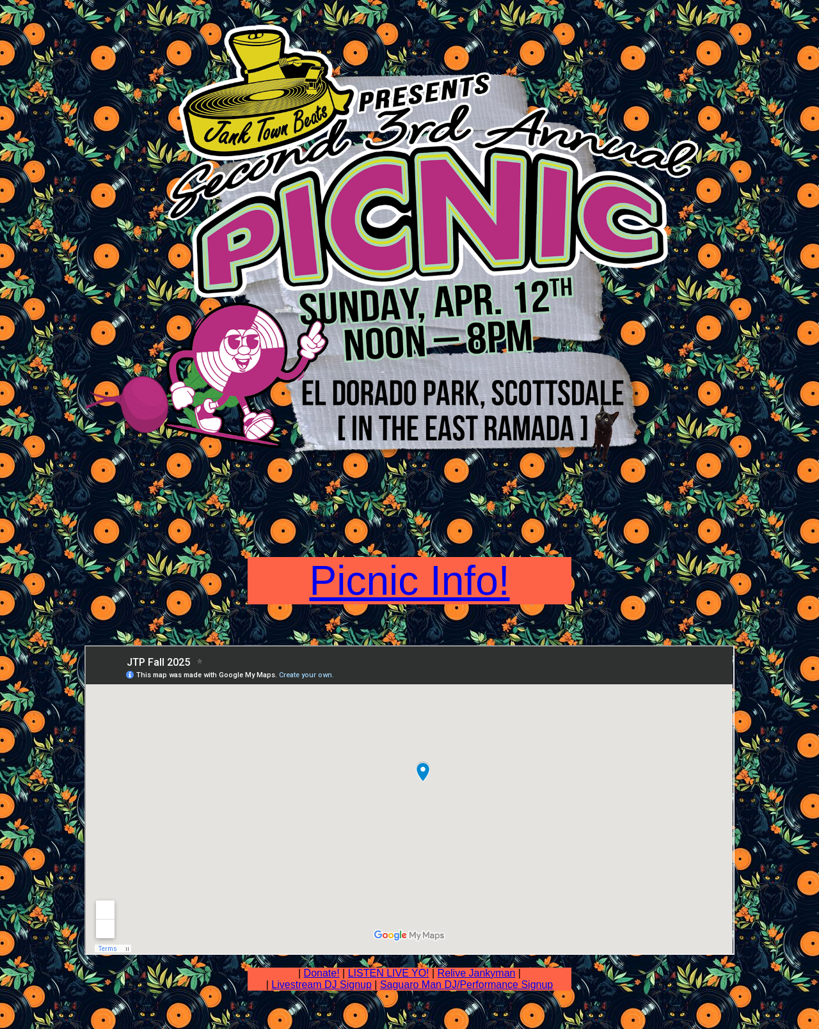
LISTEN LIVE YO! (388, 973)
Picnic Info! (409, 581)
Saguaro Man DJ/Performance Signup (466, 984)
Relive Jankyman (477, 973)
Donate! (322, 973)
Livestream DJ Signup (321, 984)
